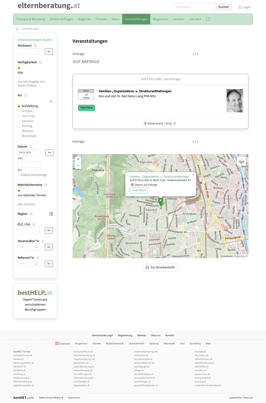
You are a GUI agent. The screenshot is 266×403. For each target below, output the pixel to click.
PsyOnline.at (201, 355)
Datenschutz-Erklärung (51, 397)
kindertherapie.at (83, 370)
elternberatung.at (22, 381)
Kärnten (96, 343)
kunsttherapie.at (82, 374)
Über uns (155, 335)
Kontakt (169, 335)
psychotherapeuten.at (146, 385)
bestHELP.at (19, 366)
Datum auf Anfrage (32, 175)
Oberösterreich (136, 343)
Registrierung (125, 335)
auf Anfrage (172, 79)
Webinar (28, 131)
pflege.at (139, 370)
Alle (20, 72)
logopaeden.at (81, 385)
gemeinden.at (81, 363)
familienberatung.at (84, 355)
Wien (208, 343)
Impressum (74, 397)
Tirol (182, 343)
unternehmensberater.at (208, 385)
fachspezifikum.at (83, 351)
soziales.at (200, 370)
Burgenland (81, 343)
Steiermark (169, 343)
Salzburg (154, 343)
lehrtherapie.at (82, 381)
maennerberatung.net (146, 351)
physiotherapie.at (143, 374)
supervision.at (202, 374)
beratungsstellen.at (23, 363)
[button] (160, 202)
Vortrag (27, 126)
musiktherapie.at (143, 359)
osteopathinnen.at (144, 363)
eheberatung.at (21, 378)
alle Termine (26, 204)
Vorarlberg (195, 343)
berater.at (18, 359)
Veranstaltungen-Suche (35, 39)
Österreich (62, 344)
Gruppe (27, 111)
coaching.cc (19, 374)
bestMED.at (19, 370)
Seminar (28, 121)
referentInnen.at (203, 359)
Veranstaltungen (30, 29)
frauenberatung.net (84, 359)
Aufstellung (30, 106)
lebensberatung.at (83, 378)
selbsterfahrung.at (204, 363)
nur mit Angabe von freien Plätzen (31, 83)
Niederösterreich (115, 343)
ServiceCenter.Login (102, 335)
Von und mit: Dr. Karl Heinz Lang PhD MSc (127, 96)
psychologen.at (142, 381)
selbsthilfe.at (201, 366)
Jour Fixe (28, 116)
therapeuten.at (203, 378)
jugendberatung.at (84, 366)
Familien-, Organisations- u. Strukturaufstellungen (135, 91)
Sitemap (141, 335)
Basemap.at (241, 256)
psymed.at (200, 351)
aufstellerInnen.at (22, 355)
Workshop (29, 136)
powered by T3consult (241, 397)
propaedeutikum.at (144, 378)
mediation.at (141, 355)
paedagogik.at (141, 366)
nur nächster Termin (32, 195)
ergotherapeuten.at (23, 385)
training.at (200, 381)
